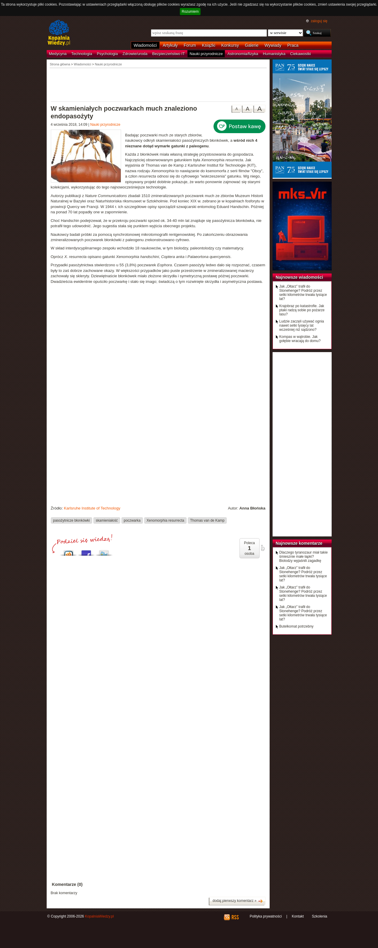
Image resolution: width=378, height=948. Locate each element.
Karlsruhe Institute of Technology (92, 508)
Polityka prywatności (266, 916)
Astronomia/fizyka (242, 53)
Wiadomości (145, 45)
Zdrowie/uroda (135, 53)
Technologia (81, 53)
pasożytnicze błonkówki (71, 520)
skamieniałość (107, 520)
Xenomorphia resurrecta (165, 520)
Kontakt (298, 916)
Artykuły (170, 45)
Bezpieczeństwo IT (168, 53)
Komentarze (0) (67, 884)
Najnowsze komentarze (299, 543)
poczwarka (132, 520)
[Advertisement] (158, 84)
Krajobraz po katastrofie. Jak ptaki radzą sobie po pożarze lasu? (302, 310)
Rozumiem (190, 11)
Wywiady (273, 45)
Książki (209, 45)
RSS (235, 917)
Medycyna (58, 53)
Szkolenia (319, 916)
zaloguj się (319, 21)
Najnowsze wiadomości (299, 277)
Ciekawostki (300, 53)
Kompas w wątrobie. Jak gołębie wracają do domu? (300, 339)
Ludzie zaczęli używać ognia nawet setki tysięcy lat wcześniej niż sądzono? (301, 325)
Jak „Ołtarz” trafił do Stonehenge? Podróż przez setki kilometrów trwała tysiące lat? (303, 292)
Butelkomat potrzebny (296, 626)
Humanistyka (274, 53)
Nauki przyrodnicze (206, 53)
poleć (262, 548)
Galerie (251, 45)
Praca (293, 45)
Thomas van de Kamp (207, 520)
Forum (190, 45)
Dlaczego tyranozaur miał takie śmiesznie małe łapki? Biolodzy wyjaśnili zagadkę (303, 556)
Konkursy (230, 45)
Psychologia (107, 53)
